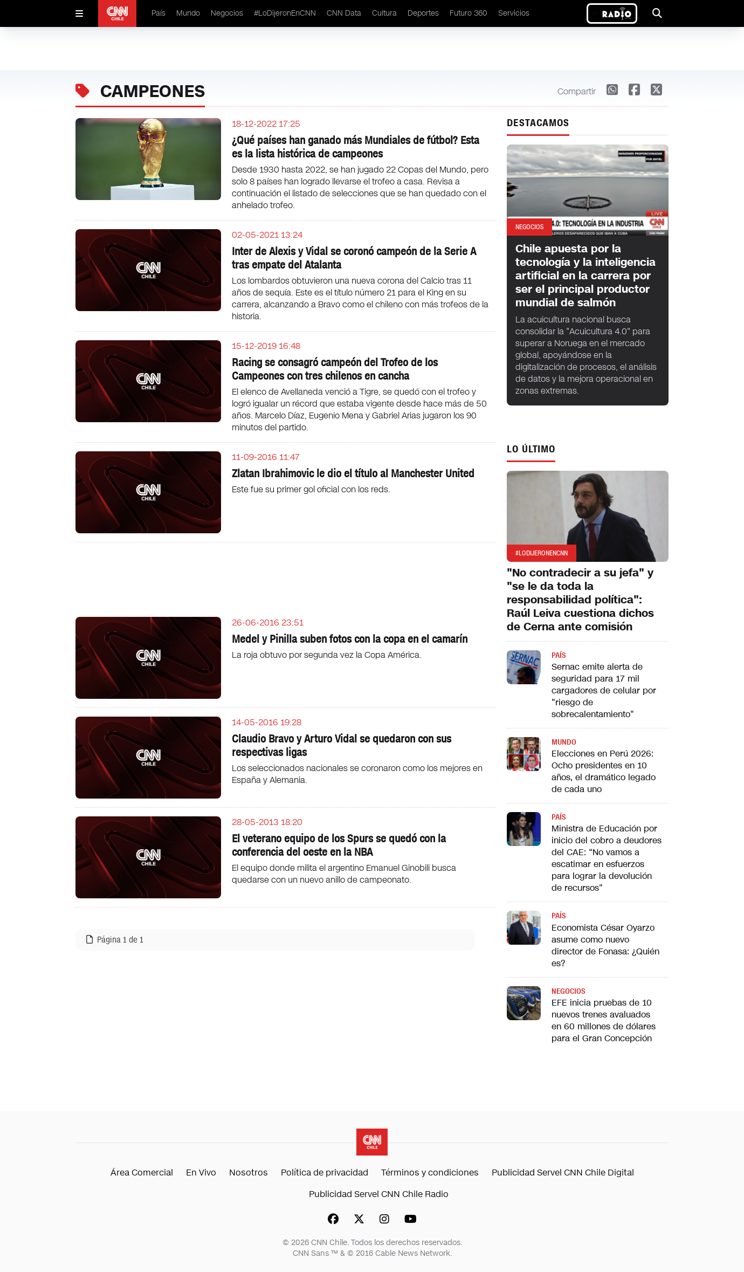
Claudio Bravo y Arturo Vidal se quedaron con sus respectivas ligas (341, 745)
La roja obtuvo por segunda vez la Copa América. (327, 655)
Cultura (384, 13)
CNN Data (344, 13)
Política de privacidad (324, 1172)
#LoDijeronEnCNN (285, 13)
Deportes (423, 13)
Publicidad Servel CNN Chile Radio (379, 1194)
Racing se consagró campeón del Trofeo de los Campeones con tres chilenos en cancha (335, 369)
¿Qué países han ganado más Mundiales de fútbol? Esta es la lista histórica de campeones (355, 147)
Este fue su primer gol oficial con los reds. (311, 489)
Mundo (188, 13)
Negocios (227, 13)
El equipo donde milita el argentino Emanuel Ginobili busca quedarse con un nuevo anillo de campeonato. (344, 874)
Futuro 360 (468, 13)
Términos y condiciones (430, 1172)
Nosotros (248, 1172)
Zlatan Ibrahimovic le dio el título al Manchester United (353, 473)
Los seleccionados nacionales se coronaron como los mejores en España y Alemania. (357, 774)
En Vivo (201, 1172)
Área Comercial (142, 1172)
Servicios (513, 13)
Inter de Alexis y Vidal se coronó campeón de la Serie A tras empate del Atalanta (354, 258)
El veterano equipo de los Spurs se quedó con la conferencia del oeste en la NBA (339, 845)
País (158, 13)
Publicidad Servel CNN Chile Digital (563, 1172)
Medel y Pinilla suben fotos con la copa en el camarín (349, 639)
